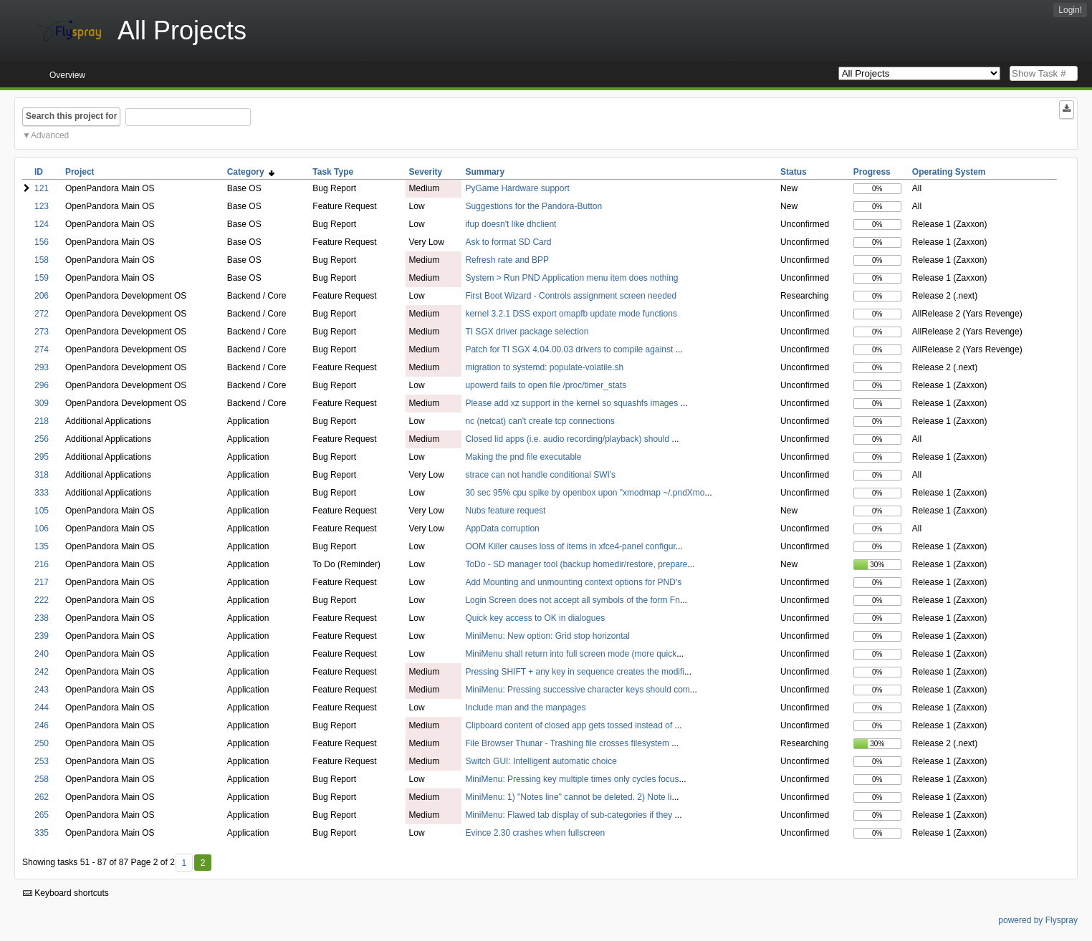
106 (41, 528)
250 (41, 743)
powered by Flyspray (1038, 920)
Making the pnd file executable (523, 457)
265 (41, 815)
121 (41, 188)
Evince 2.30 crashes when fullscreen (535, 833)
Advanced (50, 135)
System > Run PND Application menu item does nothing (571, 278)
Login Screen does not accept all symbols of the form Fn (572, 600)
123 (41, 206)
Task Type (332, 172)
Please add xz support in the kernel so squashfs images (572, 403)
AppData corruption (502, 528)
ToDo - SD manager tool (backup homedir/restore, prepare (576, 564)
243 (41, 690)
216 (41, 564)
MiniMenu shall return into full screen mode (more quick (570, 654)
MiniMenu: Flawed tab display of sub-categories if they (569, 815)
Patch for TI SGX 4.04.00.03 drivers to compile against (570, 349)
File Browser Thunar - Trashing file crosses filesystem (568, 743)
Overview (67, 75)
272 (41, 314)
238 (41, 618)
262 (41, 797)
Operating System (949, 172)
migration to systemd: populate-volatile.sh (544, 367)
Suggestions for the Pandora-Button (533, 206)
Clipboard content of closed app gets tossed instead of (569, 725)
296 (41, 385)
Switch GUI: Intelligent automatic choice (540, 761)
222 (41, 600)
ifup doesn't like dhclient (510, 224)
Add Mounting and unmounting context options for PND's (573, 582)
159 (41, 278)
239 (41, 636)
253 (41, 761)
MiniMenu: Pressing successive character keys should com (577, 690)
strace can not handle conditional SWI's (540, 475)
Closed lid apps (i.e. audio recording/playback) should (568, 439)
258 (41, 779)
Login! (1070, 10)
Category (251, 172)
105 (41, 511)
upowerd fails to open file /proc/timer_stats (545, 385)
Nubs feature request (505, 511)
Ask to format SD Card (508, 242)
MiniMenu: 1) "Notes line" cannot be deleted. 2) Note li (568, 797)
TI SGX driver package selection (526, 332)
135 (41, 546)
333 (41, 493)
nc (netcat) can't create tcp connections (539, 421)
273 (41, 332)
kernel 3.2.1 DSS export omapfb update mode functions (571, 314)
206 (41, 296)
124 (41, 224)
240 (41, 654)
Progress (872, 172)
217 (41, 582)
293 (41, 367)
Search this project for (71, 116)
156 (41, 242)
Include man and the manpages (525, 708)
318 (41, 475)
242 (41, 672)
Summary (484, 172)
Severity (426, 172)
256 (41, 439)
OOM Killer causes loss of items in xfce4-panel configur (570, 546)
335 (41, 833)
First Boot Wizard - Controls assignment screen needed (570, 296)
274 (41, 349)
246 (41, 725)
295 (41, 457)
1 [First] (183, 863)
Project (80, 172)
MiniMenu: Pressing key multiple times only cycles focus (572, 779)
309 (41, 403)
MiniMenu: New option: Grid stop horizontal (547, 636)
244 (41, 708)
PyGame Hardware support (517, 188)
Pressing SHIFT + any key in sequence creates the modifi (574, 672)
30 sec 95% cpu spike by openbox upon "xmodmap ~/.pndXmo (584, 493)
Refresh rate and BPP (507, 260)
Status (793, 172)
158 (41, 260)
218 (41, 421)
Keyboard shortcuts (66, 893)
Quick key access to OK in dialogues (535, 618)
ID (38, 172)
